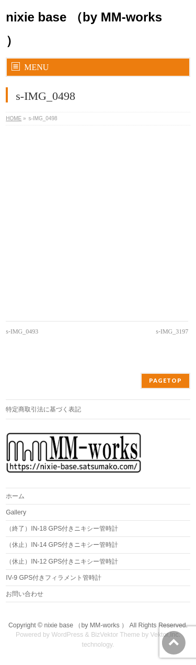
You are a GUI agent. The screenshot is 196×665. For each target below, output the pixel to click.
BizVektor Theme (115, 634)
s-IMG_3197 (172, 331)
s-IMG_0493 (22, 331)
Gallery (16, 512)
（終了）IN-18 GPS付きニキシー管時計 (62, 528)
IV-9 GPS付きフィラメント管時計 (53, 577)
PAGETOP (165, 380)
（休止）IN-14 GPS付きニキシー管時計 (62, 544)
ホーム (15, 496)
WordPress (67, 634)
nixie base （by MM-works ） (86, 625)
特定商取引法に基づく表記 (43, 409)
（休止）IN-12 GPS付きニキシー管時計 (62, 561)
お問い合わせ (24, 594)
